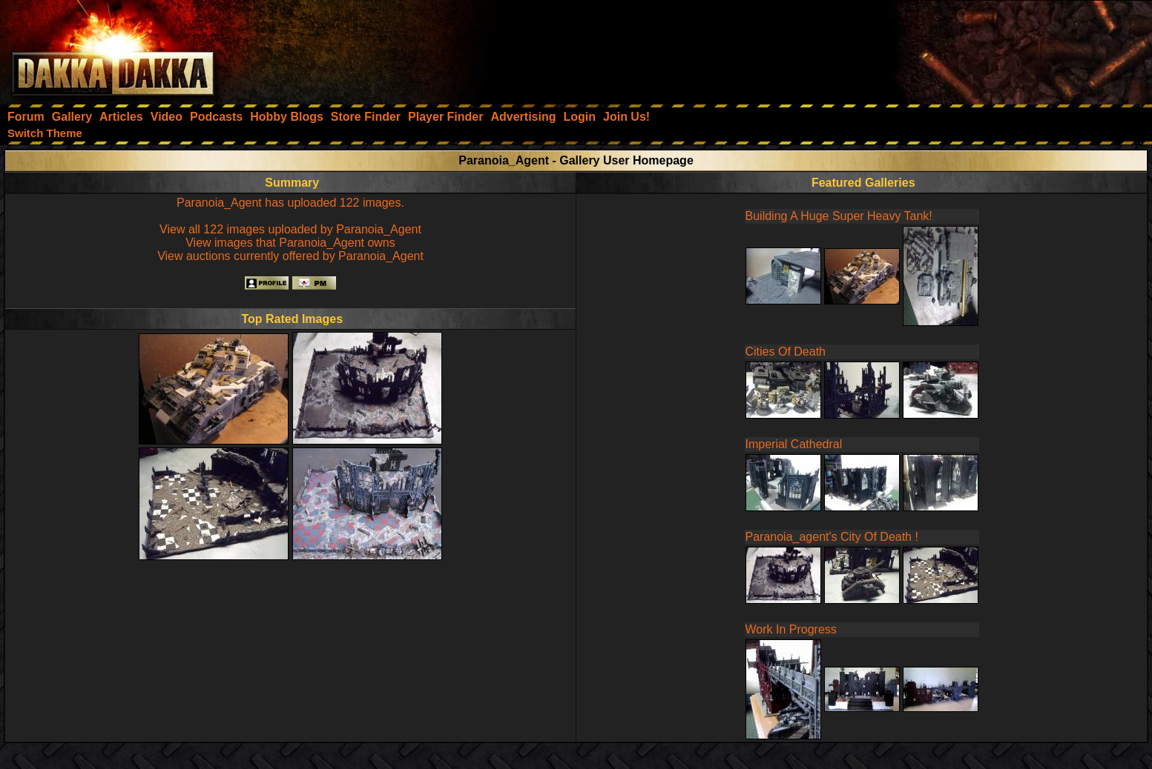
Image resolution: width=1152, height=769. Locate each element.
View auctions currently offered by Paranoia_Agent (290, 256)
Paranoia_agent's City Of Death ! (831, 536)
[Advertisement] (952, 48)
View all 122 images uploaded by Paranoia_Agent (290, 229)
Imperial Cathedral (794, 444)
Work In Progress (791, 629)
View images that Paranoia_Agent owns (290, 242)
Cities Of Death (785, 351)
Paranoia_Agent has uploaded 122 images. (290, 202)
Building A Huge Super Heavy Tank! (838, 216)
